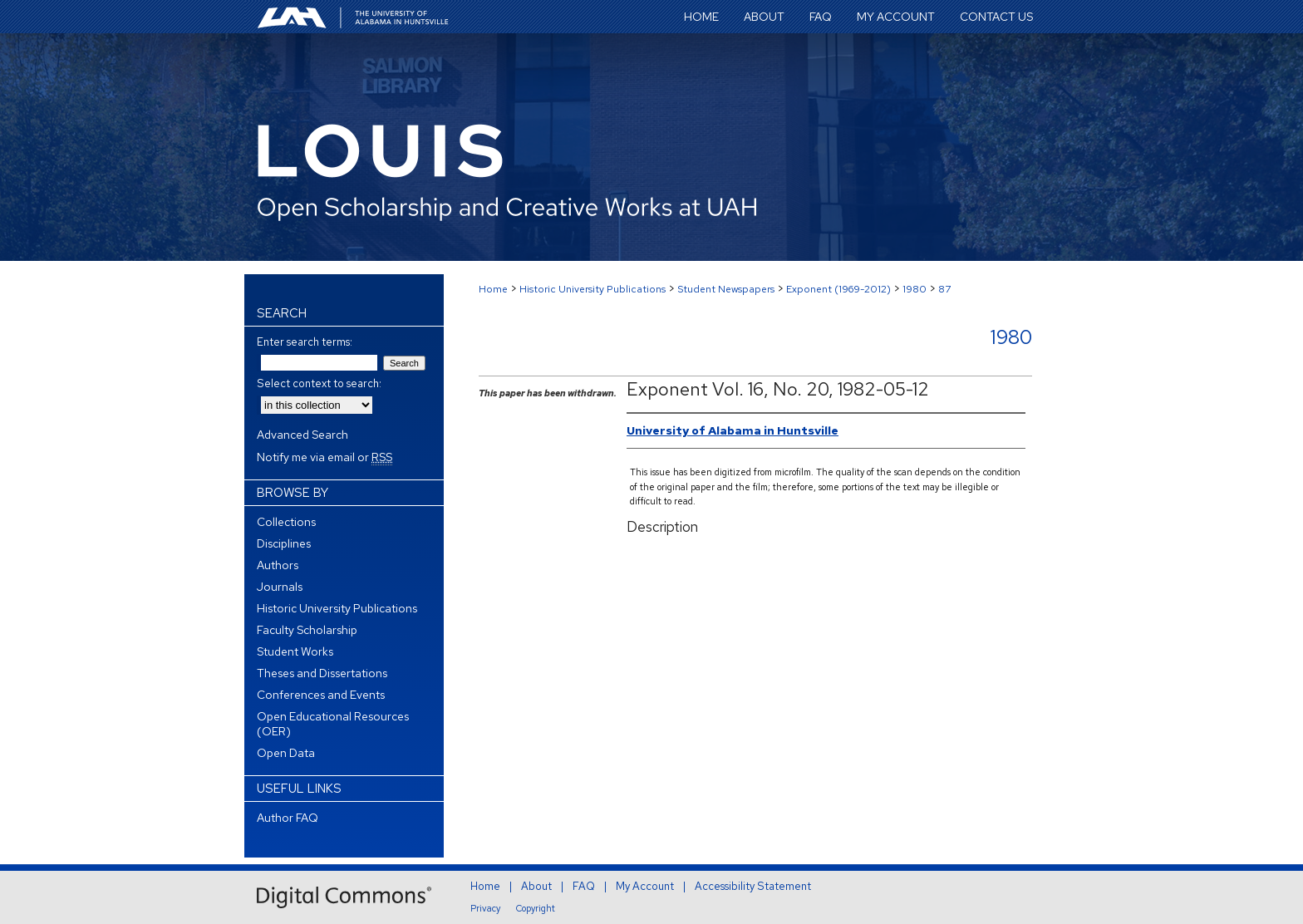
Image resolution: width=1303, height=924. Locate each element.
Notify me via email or (324, 457)
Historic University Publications (592, 289)
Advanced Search (302, 434)
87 (944, 289)
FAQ (584, 886)
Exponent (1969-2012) (838, 289)
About (536, 886)
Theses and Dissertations (322, 673)
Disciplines (284, 543)
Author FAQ (287, 817)
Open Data (286, 752)
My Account (645, 886)
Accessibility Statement (753, 886)
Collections (286, 521)
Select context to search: (319, 383)
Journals (279, 586)
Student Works (295, 651)
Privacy (485, 908)
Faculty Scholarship (307, 629)
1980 (914, 289)
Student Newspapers (725, 289)
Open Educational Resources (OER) (333, 724)
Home (493, 289)
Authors (277, 565)
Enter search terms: (304, 342)
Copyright (535, 908)
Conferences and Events (321, 694)
